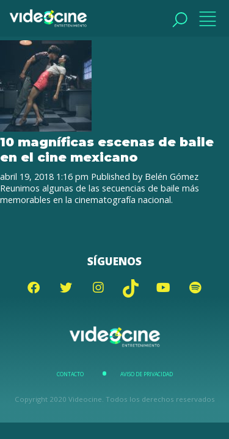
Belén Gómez (171, 176)
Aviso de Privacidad (146, 374)
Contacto (70, 374)
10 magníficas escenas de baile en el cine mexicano (107, 149)
